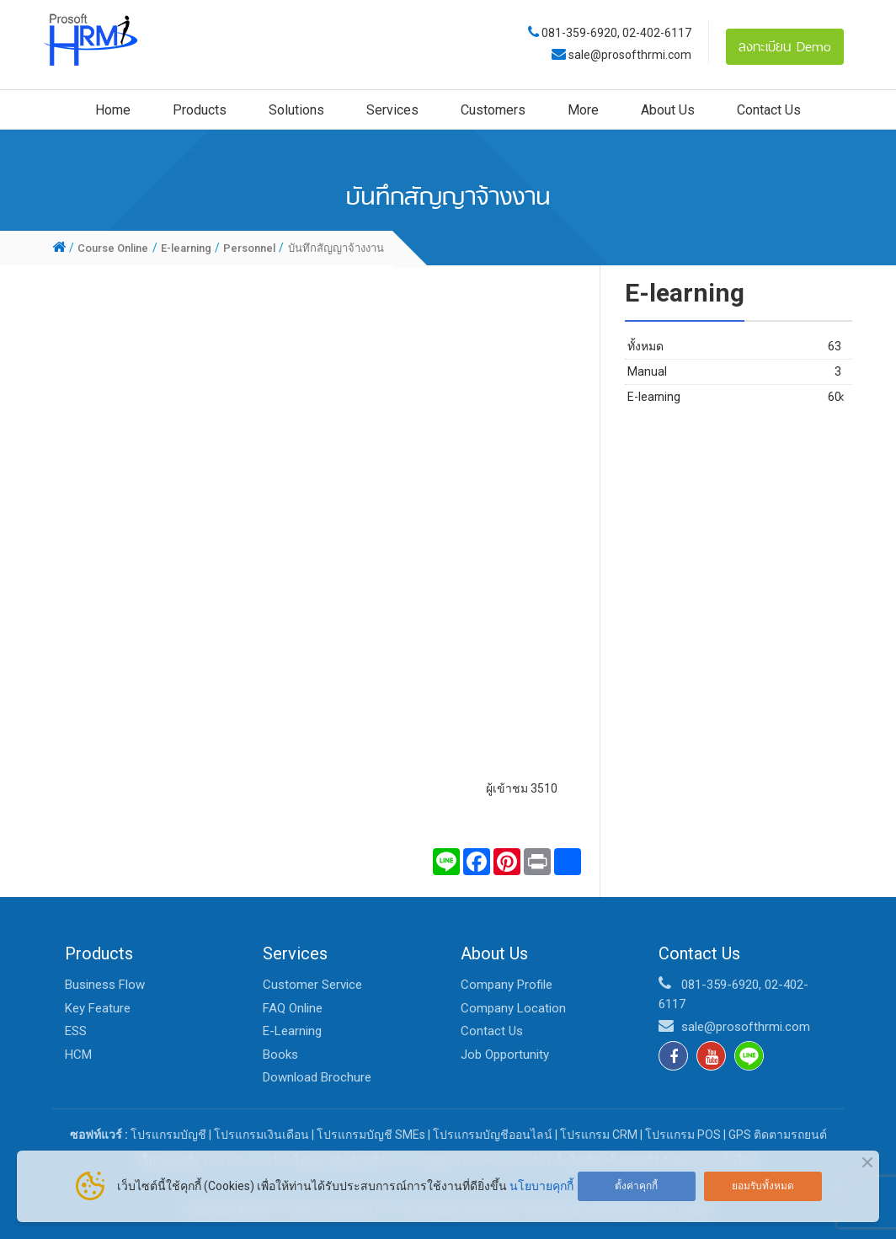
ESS (76, 1031)
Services (392, 110)
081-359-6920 (579, 33)
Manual (734, 372)
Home (113, 110)
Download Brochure (317, 1077)
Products (200, 110)
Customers (493, 110)
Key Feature (98, 1008)
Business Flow (105, 984)
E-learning (734, 397)
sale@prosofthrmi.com (628, 54)
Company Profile (506, 984)
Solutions (296, 110)
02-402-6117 (656, 33)
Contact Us (769, 110)
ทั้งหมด (734, 346)
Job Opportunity (505, 1054)
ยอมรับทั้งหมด (763, 1186)
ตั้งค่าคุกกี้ (636, 1186)
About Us (668, 110)
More (583, 110)
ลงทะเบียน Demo (785, 46)
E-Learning (292, 1031)
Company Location (513, 1008)
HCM (78, 1054)
